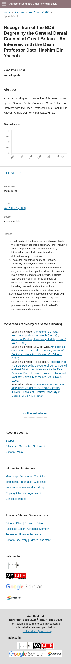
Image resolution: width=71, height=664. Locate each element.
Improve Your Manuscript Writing (25, 487)
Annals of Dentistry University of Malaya (33, 3)
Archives (19, 12)
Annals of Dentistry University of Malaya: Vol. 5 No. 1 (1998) (37, 354)
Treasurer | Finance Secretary (23, 534)
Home (7, 12)
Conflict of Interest (16, 498)
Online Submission (35, 413)
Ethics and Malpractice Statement (25, 446)
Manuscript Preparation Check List (26, 476)
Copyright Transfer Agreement (23, 493)
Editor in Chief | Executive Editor (25, 523)
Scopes (10, 440)
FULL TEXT (16, 173)
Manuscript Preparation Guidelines (26, 481)
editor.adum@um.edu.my (37, 631)
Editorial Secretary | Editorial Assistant (28, 540)
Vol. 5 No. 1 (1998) (39, 12)
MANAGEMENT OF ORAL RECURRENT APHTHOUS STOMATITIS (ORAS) (38, 388)
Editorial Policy (14, 451)
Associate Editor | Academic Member (27, 528)
